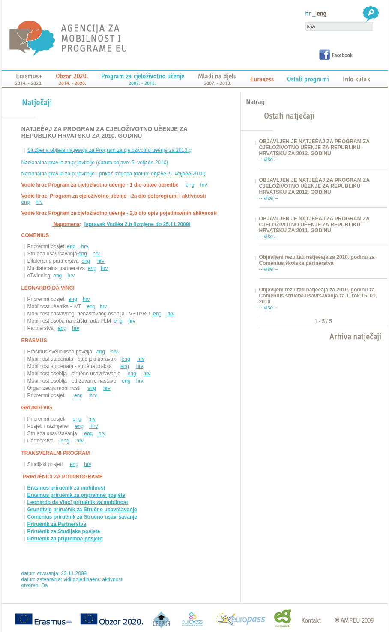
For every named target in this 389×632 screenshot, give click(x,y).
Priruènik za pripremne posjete (64, 539)
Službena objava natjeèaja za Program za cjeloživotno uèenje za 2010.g (109, 150)
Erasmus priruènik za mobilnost (66, 488)
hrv (202, 185)
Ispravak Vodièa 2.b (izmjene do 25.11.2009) (137, 224)
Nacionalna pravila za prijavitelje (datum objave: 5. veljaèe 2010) (94, 163)
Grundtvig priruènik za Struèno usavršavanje (82, 510)
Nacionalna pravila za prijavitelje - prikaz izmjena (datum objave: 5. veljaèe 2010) (113, 174)
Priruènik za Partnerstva (56, 524)
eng (190, 185)
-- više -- (268, 160)
